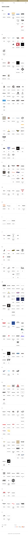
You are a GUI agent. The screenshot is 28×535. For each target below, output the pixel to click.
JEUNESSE (9, 238)
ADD (17, 41)
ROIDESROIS (8, 395)
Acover (13, 41)
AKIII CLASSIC (18, 47)
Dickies (9, 121)
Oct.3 (4, 356)
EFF (8, 151)
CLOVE (4, 96)
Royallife (18, 395)
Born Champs (18, 72)
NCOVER (13, 326)
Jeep (4, 238)
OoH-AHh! (13, 356)
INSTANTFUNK (8, 223)
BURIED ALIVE (4, 78)
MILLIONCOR (18, 302)
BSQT (22, 72)
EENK (4, 151)
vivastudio (13, 495)
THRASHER (18, 451)
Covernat (9, 103)
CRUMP (22, 103)
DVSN (4, 140)
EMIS (22, 151)
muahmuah (17, 308)
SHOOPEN (22, 414)
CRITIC (18, 103)
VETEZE (9, 495)
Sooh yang (8, 427)
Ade (22, 41)
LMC (13, 277)
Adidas (13, 47)
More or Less (13, 308)
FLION (22, 175)
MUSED (22, 308)
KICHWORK (17, 253)
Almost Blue (22, 47)
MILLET (13, 302)
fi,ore (13, 175)
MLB (22, 302)
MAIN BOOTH (18, 288)
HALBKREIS (4, 208)
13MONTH (4, 17)
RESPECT (4, 395)
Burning (9, 78)
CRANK (13, 103)
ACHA (4, 41)
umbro (4, 476)
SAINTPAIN (4, 414)
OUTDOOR (18, 356)
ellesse (13, 151)
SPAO (13, 427)
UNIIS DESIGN (4, 483)
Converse (18, 96)
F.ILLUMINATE (4, 175)
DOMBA (22, 121)
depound (4, 121)
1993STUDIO (8, 17)
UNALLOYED (8, 476)
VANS (4, 495)
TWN (8, 464)
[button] (2, 3)
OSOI (22, 356)
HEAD (8, 208)
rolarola (13, 395)
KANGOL (4, 253)
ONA (8, 356)
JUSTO (18, 238)
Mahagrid (13, 288)
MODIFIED (4, 308)
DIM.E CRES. (13, 121)
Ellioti (18, 151)
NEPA (22, 332)
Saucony (9, 414)
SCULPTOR (13, 414)
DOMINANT (22, 127)
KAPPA (9, 253)
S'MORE (4, 427)
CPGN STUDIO (8, 96)
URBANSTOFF (13, 483)
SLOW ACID (22, 421)
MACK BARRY (8, 288)
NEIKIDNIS (22, 326)
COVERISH (4, 103)
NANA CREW (4, 326)
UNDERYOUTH (18, 476)
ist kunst (13, 223)
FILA (17, 175)
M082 (4, 288)
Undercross (13, 476)
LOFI (17, 277)
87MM (22, 23)
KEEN (13, 253)
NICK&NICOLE (18, 327)
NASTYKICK (17, 345)
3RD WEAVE (22, 17)
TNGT (22, 451)
